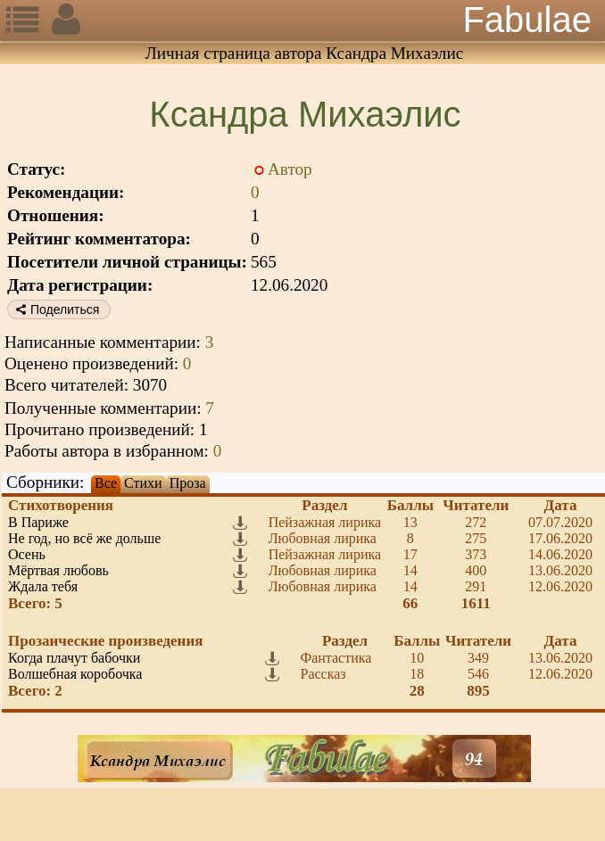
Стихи (143, 483)
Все (106, 483)
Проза (188, 483)
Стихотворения (60, 505)
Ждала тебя (43, 586)
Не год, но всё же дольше (84, 538)
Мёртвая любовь (58, 570)
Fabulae (527, 19)
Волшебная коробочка (75, 673)
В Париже (38, 522)
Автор (290, 169)
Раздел (324, 505)
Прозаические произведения (105, 640)
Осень (27, 554)
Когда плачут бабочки (74, 657)
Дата (560, 505)
